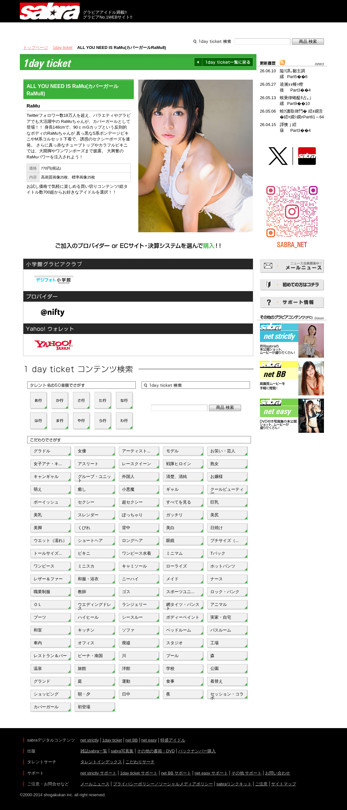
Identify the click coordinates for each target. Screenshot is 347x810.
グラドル (42, 451)
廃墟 (126, 642)
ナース (216, 578)
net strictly (89, 740)
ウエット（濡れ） (50, 540)
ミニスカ (86, 566)
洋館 (126, 668)
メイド (172, 578)
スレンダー (88, 514)
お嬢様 (216, 476)
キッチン (86, 630)
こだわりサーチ (140, 761)
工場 (214, 642)
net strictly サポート (98, 773)
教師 (82, 591)
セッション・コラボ (227, 695)
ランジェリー (134, 604)
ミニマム (174, 553)
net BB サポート (176, 773)
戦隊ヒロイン (178, 463)
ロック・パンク (224, 591)
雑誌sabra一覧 (93, 751)
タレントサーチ (173, 28)
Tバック (217, 553)
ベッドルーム (178, 630)
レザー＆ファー (48, 578)
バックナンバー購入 (197, 751)
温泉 (38, 668)
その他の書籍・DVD (156, 751)
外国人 (128, 476)
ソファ (128, 630)
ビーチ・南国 (90, 655)
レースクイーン (136, 463)
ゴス (126, 591)
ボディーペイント (182, 617)
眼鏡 (170, 540)
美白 (170, 527)
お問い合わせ (277, 773)
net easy (149, 740)
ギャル (172, 489)
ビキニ (84, 553)
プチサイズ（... (224, 540)
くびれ (84, 527)
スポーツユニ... (180, 591)
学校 (170, 668)
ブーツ (40, 617)
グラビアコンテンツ (112, 28)
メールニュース (94, 784)
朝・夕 (84, 694)
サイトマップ (283, 784)
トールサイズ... (48, 553)
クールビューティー (227, 491)
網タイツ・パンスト (182, 606)
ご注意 (261, 784)
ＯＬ (38, 604)
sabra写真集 (122, 751)
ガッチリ (174, 514)
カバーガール (46, 706)
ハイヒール (88, 617)
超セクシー (132, 502)
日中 (126, 694)
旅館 (82, 668)
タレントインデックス (101, 761)
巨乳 (214, 502)
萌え (38, 489)
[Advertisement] (292, 463)
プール (172, 655)
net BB (131, 740)
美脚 (38, 527)
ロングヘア (132, 540)
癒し (82, 489)
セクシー (86, 502)
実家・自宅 (220, 617)
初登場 (84, 706)
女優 (82, 451)
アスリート (88, 463)
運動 (126, 681)
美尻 (214, 514)
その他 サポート (246, 773)
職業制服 (42, 591)
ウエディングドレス (94, 606)
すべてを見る (178, 502)
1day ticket (62, 47)
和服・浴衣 (88, 578)
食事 (170, 681)
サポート (235, 28)
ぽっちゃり (132, 514)
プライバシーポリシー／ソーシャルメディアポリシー (163, 784)
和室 (38, 630)
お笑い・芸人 (222, 451)
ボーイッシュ (46, 502)
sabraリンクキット (234, 784)
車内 (38, 642)
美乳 (38, 514)
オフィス (86, 642)
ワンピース (44, 566)
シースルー (132, 617)
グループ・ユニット (94, 478)
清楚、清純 (176, 476)
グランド (42, 681)
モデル (172, 451)
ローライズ (176, 566)
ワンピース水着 (136, 553)
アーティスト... (136, 451)
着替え (216, 681)
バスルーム (220, 630)
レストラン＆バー (50, 655)
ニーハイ (130, 578)
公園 (214, 668)
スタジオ (174, 642)
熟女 (214, 463)
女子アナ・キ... (48, 463)
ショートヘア (90, 540)
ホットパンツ (222, 566)
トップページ (35, 47)
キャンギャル (46, 476)
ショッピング (46, 694)
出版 (50, 28)
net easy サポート (211, 773)
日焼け (216, 527)
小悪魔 (128, 489)
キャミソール (134, 566)
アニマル (218, 604)
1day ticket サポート (138, 773)
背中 (126, 527)
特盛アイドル (172, 740)
